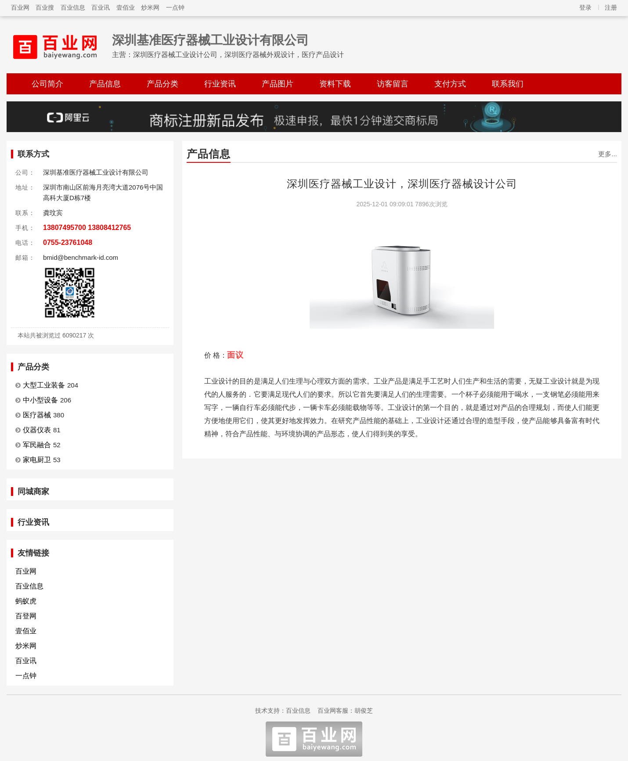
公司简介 (47, 83)
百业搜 (45, 7)
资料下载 (335, 83)
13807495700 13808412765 (87, 227)
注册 (611, 7)
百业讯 (100, 7)
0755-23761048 (67, 242)
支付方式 (450, 83)
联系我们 (507, 83)
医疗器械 (37, 415)
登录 (585, 7)
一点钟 (175, 7)
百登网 (25, 616)
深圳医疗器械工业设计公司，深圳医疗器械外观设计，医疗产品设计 (238, 54)
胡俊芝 (363, 710)
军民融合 (37, 445)
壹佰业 (125, 7)
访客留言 (392, 83)
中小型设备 (40, 400)
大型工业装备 (44, 385)
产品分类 (162, 83)
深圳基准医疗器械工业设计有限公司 (210, 40)
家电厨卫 (37, 459)
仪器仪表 (37, 430)
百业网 (20, 7)
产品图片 (277, 83)
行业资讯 (220, 83)
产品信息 (105, 83)
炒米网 (150, 7)
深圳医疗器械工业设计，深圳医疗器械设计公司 (402, 184)
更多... (607, 154)
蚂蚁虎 (25, 601)
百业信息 (73, 7)
